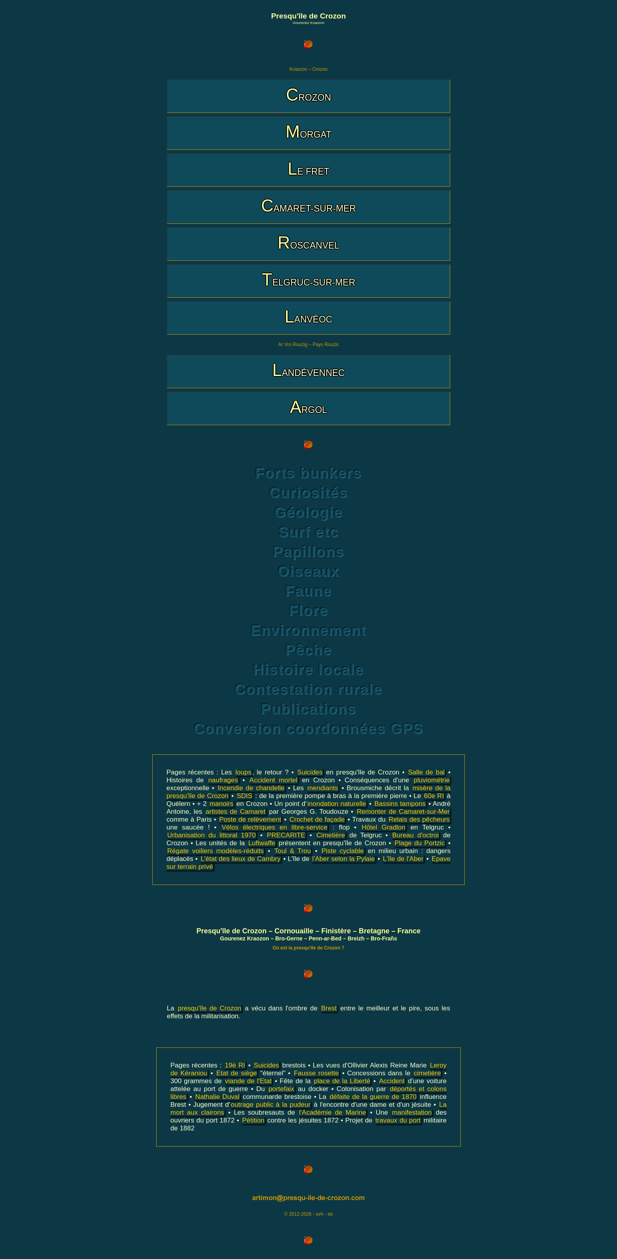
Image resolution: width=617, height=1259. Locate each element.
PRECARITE (286, 835)
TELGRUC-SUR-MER (308, 279)
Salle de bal (426, 772)
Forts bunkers (308, 473)
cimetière (427, 1073)
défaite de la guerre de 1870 (373, 1096)
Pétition (253, 1120)
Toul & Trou (292, 851)
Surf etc (308, 532)
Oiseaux (308, 571)
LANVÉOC (308, 316)
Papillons (308, 552)
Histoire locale (308, 670)
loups (243, 772)
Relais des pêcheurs (419, 819)
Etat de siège (236, 1073)
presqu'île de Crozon (209, 1008)
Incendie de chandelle (251, 788)
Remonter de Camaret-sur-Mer (403, 811)
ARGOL (308, 407)
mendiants (322, 788)
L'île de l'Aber (403, 859)
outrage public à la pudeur (271, 1104)
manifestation (412, 1112)
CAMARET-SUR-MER (308, 205)
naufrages (223, 780)
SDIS (244, 796)
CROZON (308, 94)
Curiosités (308, 493)
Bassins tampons (399, 803)
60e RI (434, 796)
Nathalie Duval (217, 1096)
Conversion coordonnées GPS (308, 729)
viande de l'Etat (248, 1081)
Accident (392, 1081)
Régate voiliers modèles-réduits (215, 851)
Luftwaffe (261, 843)
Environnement (308, 630)
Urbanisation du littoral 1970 (211, 835)
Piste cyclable (342, 851)
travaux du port (398, 1120)
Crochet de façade (317, 819)
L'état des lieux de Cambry (241, 859)
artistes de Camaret (236, 811)
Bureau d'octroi (415, 835)
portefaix (281, 1089)
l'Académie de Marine (332, 1112)
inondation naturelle (336, 803)
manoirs (221, 803)
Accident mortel (273, 780)
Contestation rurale (308, 689)
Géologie (308, 512)
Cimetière (330, 835)
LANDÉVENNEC (308, 370)
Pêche (308, 650)
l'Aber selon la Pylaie (343, 859)
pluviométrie (432, 780)
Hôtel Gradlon (383, 827)
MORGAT (308, 131)
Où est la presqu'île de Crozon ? (309, 948)
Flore (308, 611)
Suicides (309, 772)
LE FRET (308, 168)
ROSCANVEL (309, 242)
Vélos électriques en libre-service (274, 827)
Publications (309, 709)
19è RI (235, 1065)
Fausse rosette (316, 1073)
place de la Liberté (342, 1081)
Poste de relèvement (250, 819)
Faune (308, 591)
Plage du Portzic (420, 843)
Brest (329, 1008)
